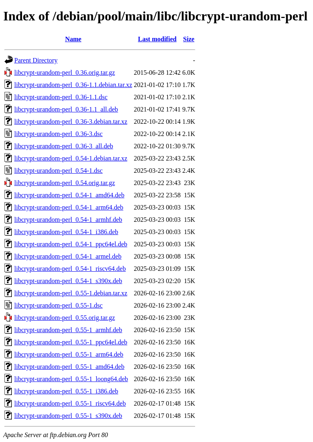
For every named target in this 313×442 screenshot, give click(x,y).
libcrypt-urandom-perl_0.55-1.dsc (58, 305)
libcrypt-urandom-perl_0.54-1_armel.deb (67, 256)
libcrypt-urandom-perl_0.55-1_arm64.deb (68, 354)
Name (73, 39)
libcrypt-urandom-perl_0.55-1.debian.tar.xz (70, 293)
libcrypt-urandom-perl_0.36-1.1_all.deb (66, 109)
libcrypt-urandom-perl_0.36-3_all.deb (63, 146)
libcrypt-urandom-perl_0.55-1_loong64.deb (71, 378)
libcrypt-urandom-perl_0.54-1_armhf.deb (68, 219)
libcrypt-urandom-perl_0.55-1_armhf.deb (68, 329)
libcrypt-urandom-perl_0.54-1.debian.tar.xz (70, 158)
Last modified (157, 39)
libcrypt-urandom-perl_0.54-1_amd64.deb (69, 195)
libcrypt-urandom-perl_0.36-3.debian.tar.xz (70, 121)
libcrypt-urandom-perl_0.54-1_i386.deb (66, 231)
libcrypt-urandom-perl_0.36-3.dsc (58, 133)
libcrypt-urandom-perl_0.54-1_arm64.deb (68, 207)
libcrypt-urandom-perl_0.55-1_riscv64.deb (70, 403)
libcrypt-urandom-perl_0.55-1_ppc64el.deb (70, 342)
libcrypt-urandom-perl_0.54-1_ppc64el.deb (70, 244)
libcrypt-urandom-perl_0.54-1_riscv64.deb (70, 268)
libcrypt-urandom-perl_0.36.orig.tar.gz (64, 72)
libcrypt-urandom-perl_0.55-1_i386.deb (66, 391)
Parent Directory (35, 60)
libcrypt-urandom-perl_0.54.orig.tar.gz (64, 182)
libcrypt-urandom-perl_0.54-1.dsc (58, 170)
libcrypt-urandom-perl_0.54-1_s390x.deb (68, 280)
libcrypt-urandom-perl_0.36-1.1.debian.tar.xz (73, 84)
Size (188, 39)
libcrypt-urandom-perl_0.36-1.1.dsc (61, 97)
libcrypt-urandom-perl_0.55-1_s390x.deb (68, 415)
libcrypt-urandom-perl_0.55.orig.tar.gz (64, 317)
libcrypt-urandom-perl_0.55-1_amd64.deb (69, 366)
